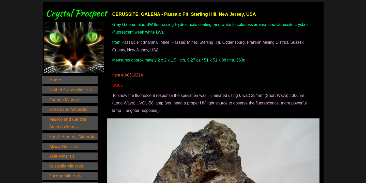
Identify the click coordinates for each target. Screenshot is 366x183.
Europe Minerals (65, 176)
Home (55, 80)
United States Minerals (71, 90)
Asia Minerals (62, 156)
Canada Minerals (65, 99)
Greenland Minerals (68, 109)
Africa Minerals (63, 146)
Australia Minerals (66, 166)
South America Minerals (72, 136)
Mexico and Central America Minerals (67, 122)
